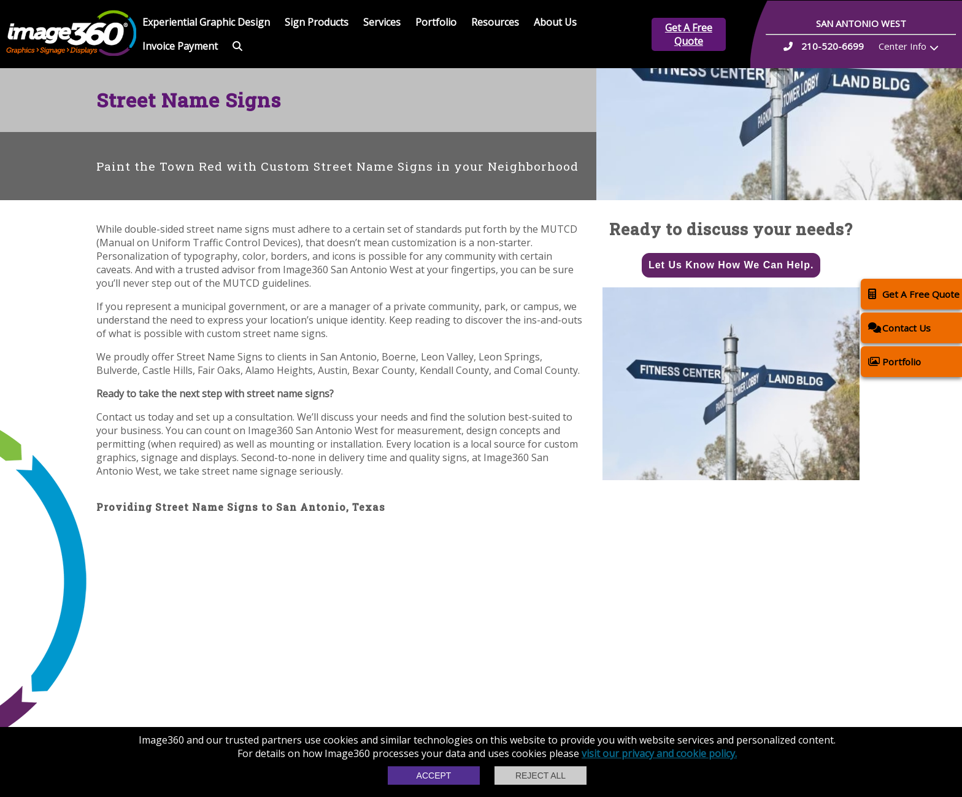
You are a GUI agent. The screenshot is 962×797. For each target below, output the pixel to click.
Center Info (902, 46)
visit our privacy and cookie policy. (659, 753)
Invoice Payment (180, 46)
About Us (555, 22)
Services (382, 22)
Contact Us (899, 328)
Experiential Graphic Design (206, 22)
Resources (495, 22)
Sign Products (316, 22)
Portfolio (435, 22)
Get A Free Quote (688, 34)
